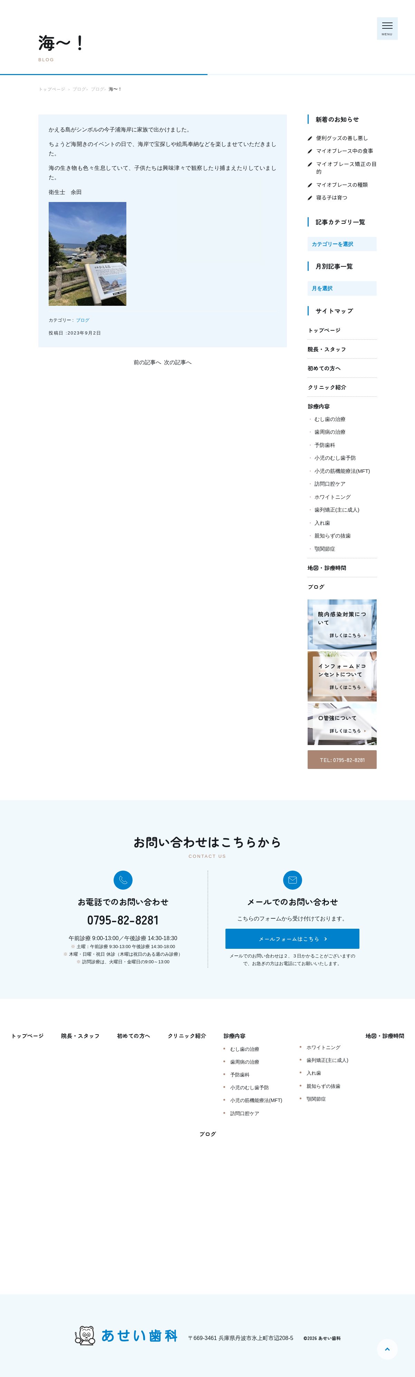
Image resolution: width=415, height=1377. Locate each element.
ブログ (82, 320)
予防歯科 (325, 445)
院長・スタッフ (327, 349)
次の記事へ (178, 362)
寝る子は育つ (331, 197)
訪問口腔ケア (330, 484)
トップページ (324, 330)
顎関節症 (325, 549)
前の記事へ (147, 362)
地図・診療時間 (327, 567)
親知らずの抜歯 (333, 536)
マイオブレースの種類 (342, 184)
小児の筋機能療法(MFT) (342, 471)
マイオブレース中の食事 (344, 150)
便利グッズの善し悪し (342, 137)
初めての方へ (324, 368)
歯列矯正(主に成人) (337, 510)
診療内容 (319, 406)
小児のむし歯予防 (335, 458)
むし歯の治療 (330, 419)
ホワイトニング (333, 497)
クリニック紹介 (327, 387)
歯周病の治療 (330, 432)
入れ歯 (322, 523)
